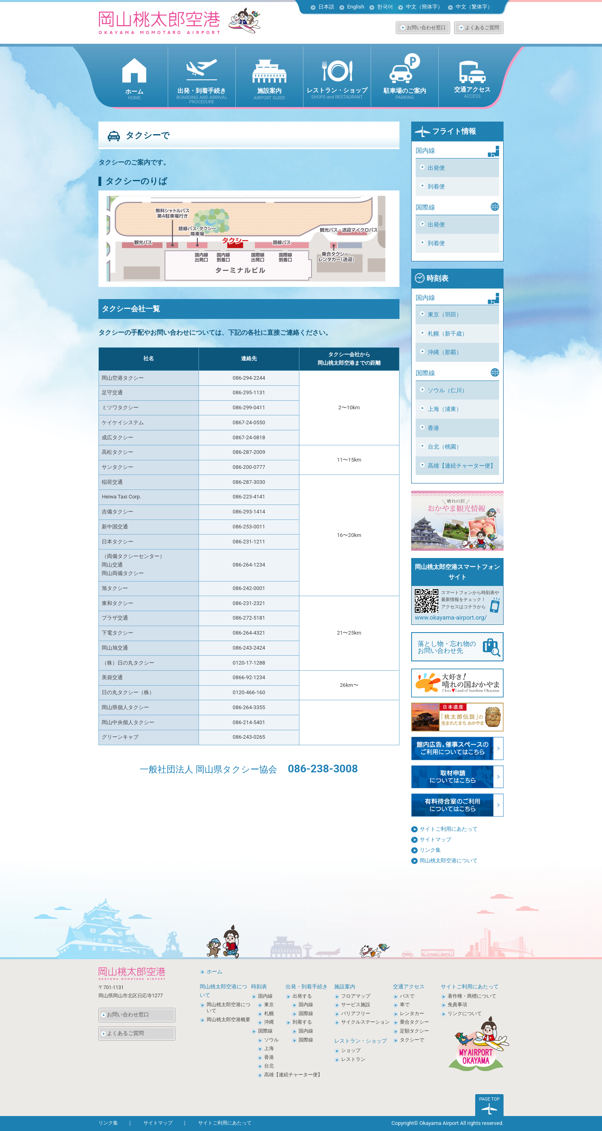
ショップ (351, 1050)
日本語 (326, 7)
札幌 (269, 1013)
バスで (407, 996)
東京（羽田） (445, 314)
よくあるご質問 (482, 27)
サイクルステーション (365, 1022)
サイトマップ (435, 839)
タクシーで (412, 1040)
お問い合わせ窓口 (426, 27)
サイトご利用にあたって (449, 829)
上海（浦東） (445, 409)
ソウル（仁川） (448, 390)
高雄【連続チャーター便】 (462, 465)
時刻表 (431, 278)
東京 (269, 1004)
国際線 (265, 1031)
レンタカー (412, 1013)
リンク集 (430, 850)
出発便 (436, 168)
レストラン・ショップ (360, 1041)
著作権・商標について (472, 996)
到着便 (436, 186)
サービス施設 (355, 1004)
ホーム (214, 972)
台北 (269, 1066)
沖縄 (269, 1022)
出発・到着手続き (307, 986)
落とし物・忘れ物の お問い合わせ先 (459, 647)
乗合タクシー (414, 1022)
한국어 (385, 7)
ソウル (271, 1040)
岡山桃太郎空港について (449, 860)
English (355, 7)
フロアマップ (355, 996)
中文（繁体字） (474, 7)
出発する (302, 996)
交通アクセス (409, 986)
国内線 (265, 996)
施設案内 (344, 986)
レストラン (353, 1059)
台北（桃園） (445, 446)
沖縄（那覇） (445, 352)
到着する (302, 1022)
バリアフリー (355, 1013)
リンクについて (465, 1013)
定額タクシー (414, 1031)
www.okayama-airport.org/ (451, 617)
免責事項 (457, 1004)
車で (405, 1004)
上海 (269, 1048)
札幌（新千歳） (448, 333)
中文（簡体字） (424, 7)
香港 (433, 428)
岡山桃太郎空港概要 (228, 1019)
